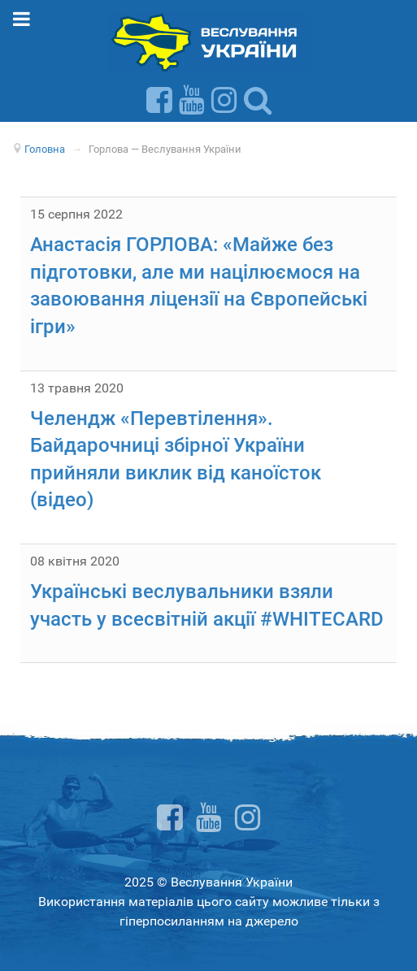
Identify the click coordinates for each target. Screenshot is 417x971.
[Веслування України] (208, 42)
